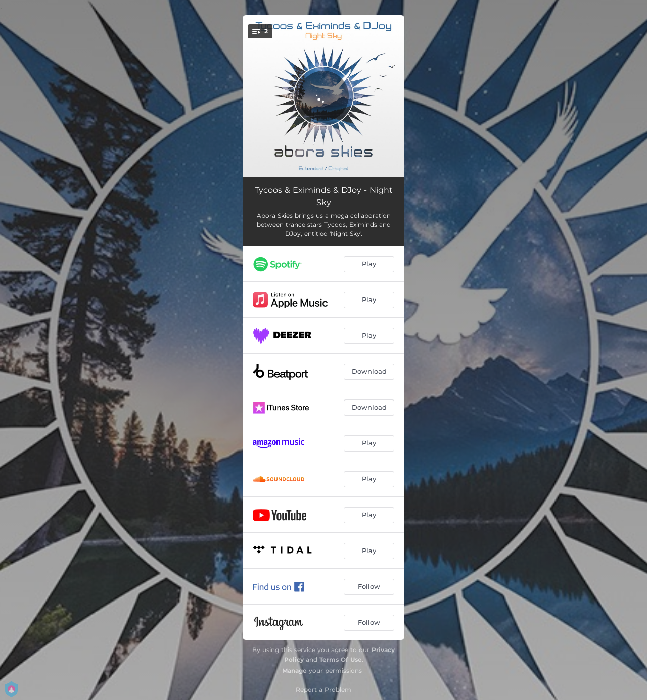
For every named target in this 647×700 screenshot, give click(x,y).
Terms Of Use (340, 659)
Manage (294, 670)
